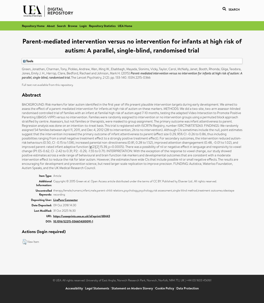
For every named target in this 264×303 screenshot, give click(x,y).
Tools (28, 61)
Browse (72, 26)
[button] (24, 241)
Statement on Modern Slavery (132, 288)
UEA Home (125, 26)
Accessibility (74, 288)
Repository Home (33, 26)
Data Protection (187, 288)
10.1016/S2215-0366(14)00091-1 (73, 221)
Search (61, 26)
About (51, 26)
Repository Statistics (102, 26)
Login (83, 26)
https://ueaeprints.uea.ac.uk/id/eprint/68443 (81, 216)
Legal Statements (97, 288)
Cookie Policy (164, 288)
